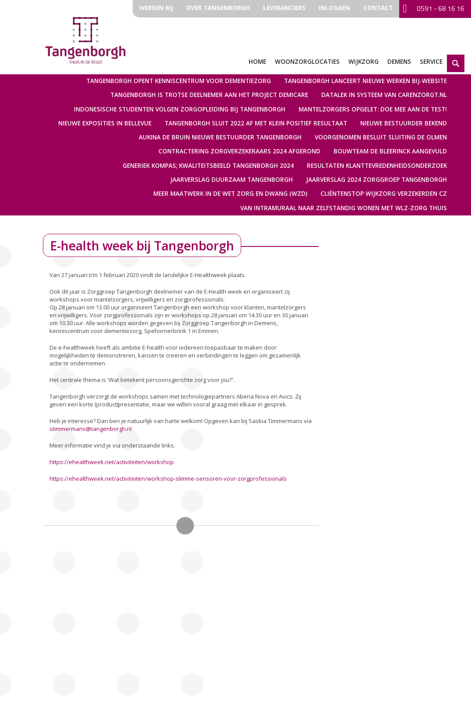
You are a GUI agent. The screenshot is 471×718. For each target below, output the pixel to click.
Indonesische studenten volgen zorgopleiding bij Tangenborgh (179, 109)
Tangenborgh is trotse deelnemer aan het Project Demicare (209, 95)
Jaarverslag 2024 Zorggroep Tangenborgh (376, 180)
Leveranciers (284, 8)
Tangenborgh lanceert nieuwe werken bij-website (365, 81)
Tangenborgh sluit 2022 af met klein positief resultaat (256, 123)
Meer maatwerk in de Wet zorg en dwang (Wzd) (230, 194)
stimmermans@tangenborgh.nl (90, 429)
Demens (399, 62)
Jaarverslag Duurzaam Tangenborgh (231, 180)
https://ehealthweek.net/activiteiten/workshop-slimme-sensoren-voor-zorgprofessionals (168, 478)
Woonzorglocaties (307, 62)
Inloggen (334, 8)
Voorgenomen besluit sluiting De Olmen (381, 137)
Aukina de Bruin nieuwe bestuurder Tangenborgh (220, 137)
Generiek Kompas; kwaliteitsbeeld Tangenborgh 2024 (208, 166)
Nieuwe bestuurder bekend (403, 123)
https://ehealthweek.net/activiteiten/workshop (111, 462)
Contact (378, 8)
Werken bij (156, 8)
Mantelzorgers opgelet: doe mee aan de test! (373, 109)
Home (257, 62)
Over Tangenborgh (218, 8)
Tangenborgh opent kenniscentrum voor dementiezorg (178, 81)
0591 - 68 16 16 (433, 8)
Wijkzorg (363, 62)
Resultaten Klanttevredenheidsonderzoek (377, 166)
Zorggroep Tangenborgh (85, 39)
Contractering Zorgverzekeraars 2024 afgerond (239, 151)
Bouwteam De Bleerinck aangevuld (390, 151)
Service (431, 62)
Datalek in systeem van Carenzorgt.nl (384, 95)
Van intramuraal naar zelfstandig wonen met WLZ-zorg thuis (343, 208)
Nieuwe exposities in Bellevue (104, 123)
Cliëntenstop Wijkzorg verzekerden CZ (383, 194)
